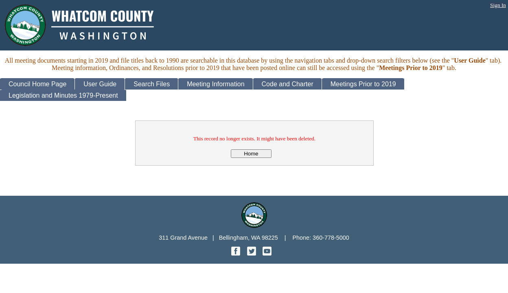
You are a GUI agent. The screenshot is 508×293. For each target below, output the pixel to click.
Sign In (498, 5)
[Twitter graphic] (252, 253)
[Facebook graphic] (236, 253)
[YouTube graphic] (267, 253)
